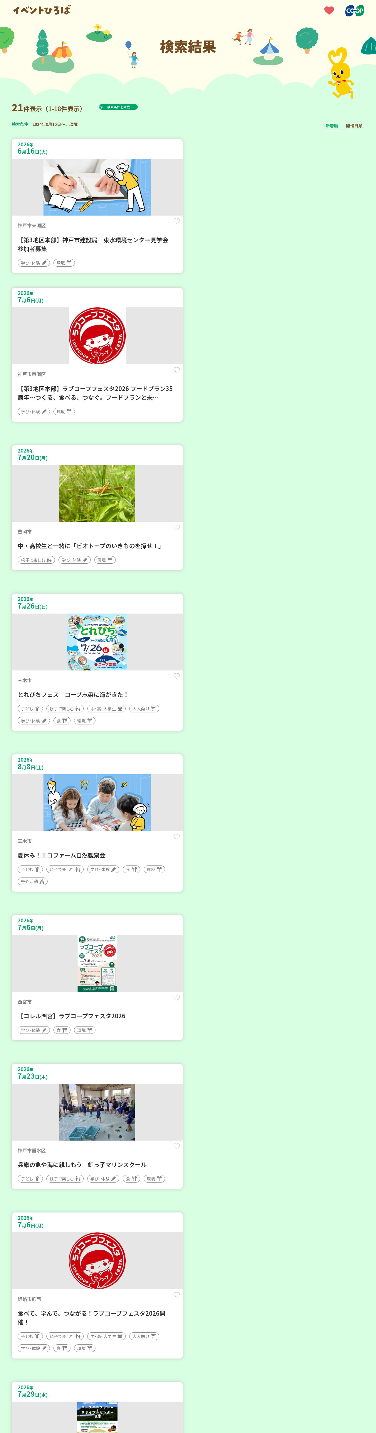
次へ (202, 1256)
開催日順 (354, 125)
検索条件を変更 (133, 106)
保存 (109, 226)
